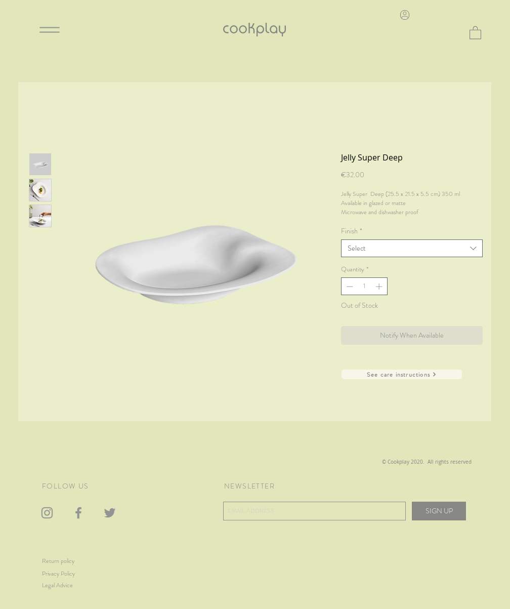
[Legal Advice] (70, 585)
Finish (351, 231)
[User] (404, 15)
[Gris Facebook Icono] (78, 512)
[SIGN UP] (439, 511)
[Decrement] (349, 286)
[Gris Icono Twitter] (109, 512)
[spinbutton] (364, 286)
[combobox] (412, 248)
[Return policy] (68, 561)
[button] (475, 32)
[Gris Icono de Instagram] (47, 512)
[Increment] (380, 286)
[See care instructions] (402, 374)
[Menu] (49, 29)
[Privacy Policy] (73, 573)
